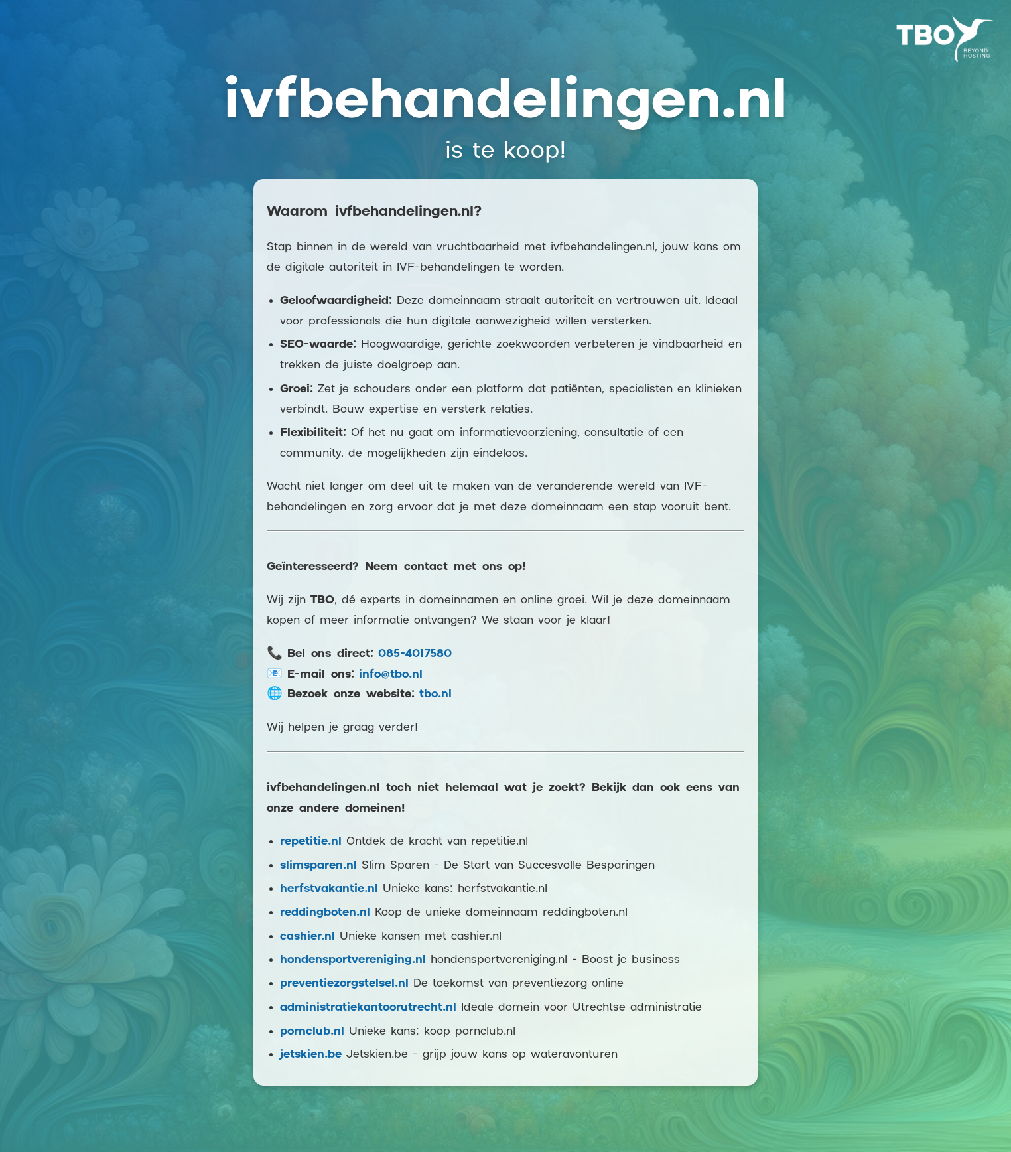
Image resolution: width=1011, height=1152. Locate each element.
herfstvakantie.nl (329, 889)
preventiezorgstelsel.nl (344, 983)
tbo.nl (435, 694)
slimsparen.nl (318, 865)
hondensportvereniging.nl (353, 960)
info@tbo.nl (391, 674)
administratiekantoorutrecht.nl (368, 1007)
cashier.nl (307, 936)
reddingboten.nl (325, 912)
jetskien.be (311, 1054)
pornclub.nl (312, 1031)
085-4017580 (415, 654)
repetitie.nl (311, 841)
